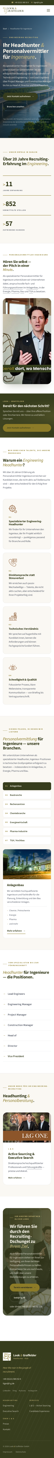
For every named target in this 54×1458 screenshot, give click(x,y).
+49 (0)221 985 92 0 (20, 2)
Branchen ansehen (15, 106)
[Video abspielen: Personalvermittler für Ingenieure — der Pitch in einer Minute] (27, 341)
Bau (22, 291)
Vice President (13, 1056)
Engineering (8, 1405)
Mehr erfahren (16, 931)
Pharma (15, 291)
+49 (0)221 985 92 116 (32, 1306)
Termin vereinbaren (25, 1287)
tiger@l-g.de (37, 2)
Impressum (7, 1451)
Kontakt (6, 1429)
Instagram (32, 1390)
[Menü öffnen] (48, 10)
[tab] (27, 786)
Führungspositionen (13, 287)
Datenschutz (21, 1451)
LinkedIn (6, 1390)
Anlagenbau (32, 287)
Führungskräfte (34, 1167)
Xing (15, 1390)
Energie (6, 291)
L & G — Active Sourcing (40, 1405)
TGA (31, 291)
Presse (6, 1423)
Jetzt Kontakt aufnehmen (20, 96)
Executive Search (11, 1411)
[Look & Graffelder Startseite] (13, 10)
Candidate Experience (39, 1411)
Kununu (22, 1390)
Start (5, 28)
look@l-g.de (19, 1297)
